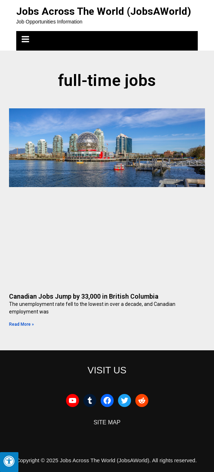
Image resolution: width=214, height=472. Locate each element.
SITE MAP (107, 422)
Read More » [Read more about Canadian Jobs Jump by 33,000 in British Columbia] (21, 324)
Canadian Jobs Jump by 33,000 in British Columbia (83, 296)
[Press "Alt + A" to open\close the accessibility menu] (9, 462)
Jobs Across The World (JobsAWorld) (103, 11)
